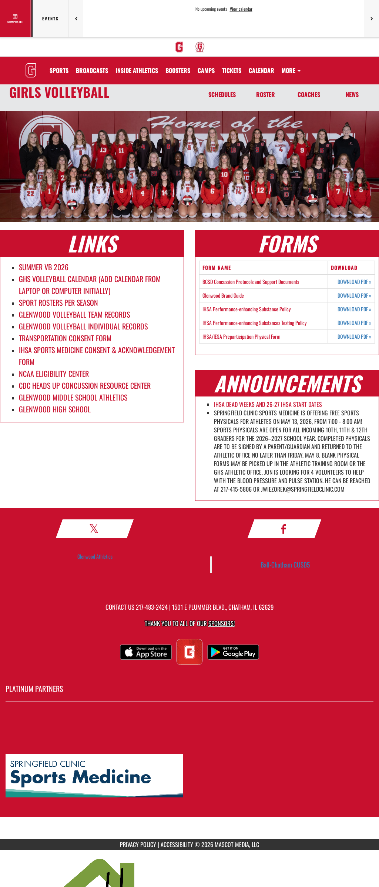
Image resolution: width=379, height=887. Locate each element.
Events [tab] (50, 18)
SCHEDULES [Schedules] (222, 94)
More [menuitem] (291, 70)
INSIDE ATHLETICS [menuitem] (136, 70)
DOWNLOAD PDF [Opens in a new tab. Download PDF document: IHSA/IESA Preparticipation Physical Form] (355, 336)
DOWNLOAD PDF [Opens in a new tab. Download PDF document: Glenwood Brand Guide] (355, 295)
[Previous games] (75, 18)
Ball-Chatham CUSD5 (285, 564)
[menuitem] (179, 47)
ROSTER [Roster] (265, 94)
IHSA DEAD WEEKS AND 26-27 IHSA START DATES (268, 404)
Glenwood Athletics (95, 556)
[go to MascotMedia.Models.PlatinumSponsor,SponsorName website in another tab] (189, 776)
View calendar (241, 9)
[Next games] (371, 18)
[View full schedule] (15, 18)
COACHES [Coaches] (309, 94)
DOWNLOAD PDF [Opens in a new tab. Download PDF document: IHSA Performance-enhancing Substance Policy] (355, 309)
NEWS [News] (352, 94)
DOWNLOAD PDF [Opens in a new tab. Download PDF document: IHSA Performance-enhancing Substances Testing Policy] (355, 323)
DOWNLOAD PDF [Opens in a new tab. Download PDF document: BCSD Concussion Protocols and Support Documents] (355, 281)
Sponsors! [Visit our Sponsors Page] (221, 623)
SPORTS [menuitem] (59, 70)
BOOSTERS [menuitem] (177, 70)
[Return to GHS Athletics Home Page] (31, 66)
